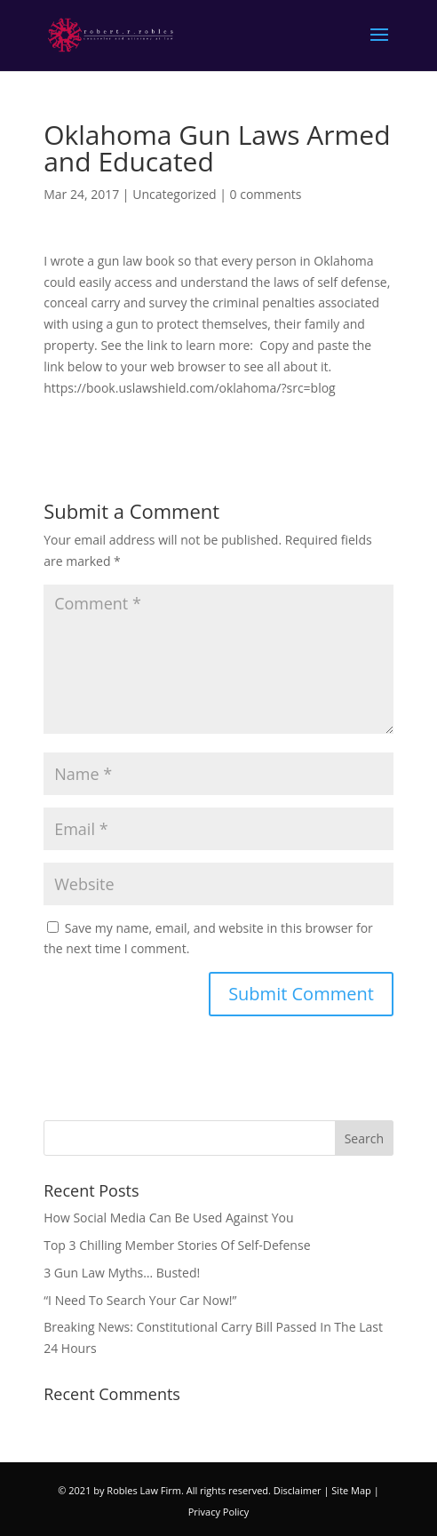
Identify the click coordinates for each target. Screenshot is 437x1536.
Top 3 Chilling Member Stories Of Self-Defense (177, 1245)
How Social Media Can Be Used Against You (168, 1217)
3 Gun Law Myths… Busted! (122, 1272)
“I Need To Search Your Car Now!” (140, 1300)
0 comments (266, 194)
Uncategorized (174, 194)
